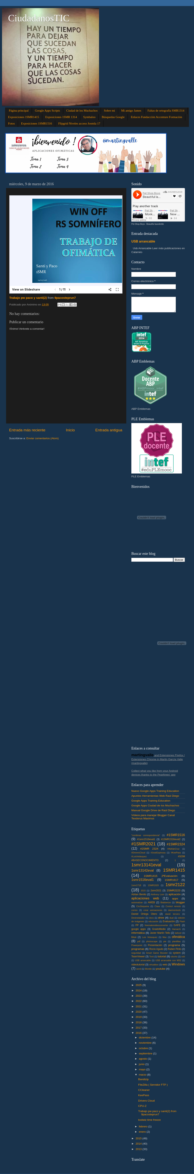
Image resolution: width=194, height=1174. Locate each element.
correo (134, 910)
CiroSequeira (142, 906)
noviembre (145, 1042)
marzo (143, 1074)
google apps (138, 929)
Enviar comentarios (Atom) (42, 438)
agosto (143, 1058)
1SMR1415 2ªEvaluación (160, 875)
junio (142, 1064)
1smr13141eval (146, 864)
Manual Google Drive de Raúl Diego (153, 810)
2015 (143, 890)
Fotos (11, 123)
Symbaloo (89, 117)
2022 (139, 1001)
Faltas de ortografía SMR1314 (166, 110)
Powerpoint (136, 945)
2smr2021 (156, 890)
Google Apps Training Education (150, 800)
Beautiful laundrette (155, 224)
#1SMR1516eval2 (171, 839)
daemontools (174, 910)
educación (153, 921)
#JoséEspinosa (158, 852)
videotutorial (137, 964)
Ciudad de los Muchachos (82, 110)
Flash (182, 921)
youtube (160, 968)
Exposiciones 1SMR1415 (23, 117)
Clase (157, 906)
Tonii (151, 956)
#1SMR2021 (143, 843)
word (138, 969)
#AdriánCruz (173, 849)
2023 (139, 995)
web (164, 964)
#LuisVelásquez (139, 856)
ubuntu (174, 956)
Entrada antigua (108, 430)
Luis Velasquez (149, 937)
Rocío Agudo (156, 949)
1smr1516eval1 (142, 879)
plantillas (176, 941)
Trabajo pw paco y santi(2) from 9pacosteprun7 (157, 1113)
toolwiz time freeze (149, 1119)
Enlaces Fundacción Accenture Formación (156, 117)
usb (183, 956)
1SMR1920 (153, 885)
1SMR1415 (174, 870)
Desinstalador (138, 918)
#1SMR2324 (176, 844)
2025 (139, 985)
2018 (139, 1022)
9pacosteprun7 (65, 297)
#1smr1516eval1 (146, 839)
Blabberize (165, 902)
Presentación (155, 945)
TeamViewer (138, 956)
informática (138, 932)
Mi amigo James (131, 110)
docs (151, 918)
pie (164, 941)
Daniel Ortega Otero (144, 914)
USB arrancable (143, 241)
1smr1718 (136, 885)
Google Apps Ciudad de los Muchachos (155, 805)
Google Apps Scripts (47, 110)
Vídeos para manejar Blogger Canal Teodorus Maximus (153, 817)
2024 (139, 990)
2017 (139, 1027)
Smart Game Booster (157, 953)
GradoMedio (159, 929)
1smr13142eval (142, 870)
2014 (139, 1143)
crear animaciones (152, 910)
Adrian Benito (138, 894)
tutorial (162, 956)
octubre (144, 1048)
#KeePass (176, 852)
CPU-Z (142, 1105)
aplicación (175, 894)
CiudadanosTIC (39, 18)
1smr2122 (175, 884)
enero (143, 1131)
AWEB (151, 902)
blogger (180, 902)
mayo (142, 1069)
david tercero (172, 914)
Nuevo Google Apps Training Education (155, 790)
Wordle (148, 969)
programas (137, 948)
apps (175, 898)
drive (161, 917)
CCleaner (144, 1089)
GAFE (177, 925)
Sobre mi (109, 110)
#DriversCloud (138, 852)
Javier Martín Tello (160, 932)
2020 (139, 1011)
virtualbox (153, 964)
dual (172, 918)
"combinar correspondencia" (145, 835)
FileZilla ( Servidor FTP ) (153, 1084)
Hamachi (176, 929)
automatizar (137, 902)
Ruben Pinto (174, 949)
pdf (138, 941)
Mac (164, 937)
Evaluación (169, 921)
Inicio (70, 430)
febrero (143, 1126)
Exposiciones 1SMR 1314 (61, 117)
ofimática (178, 937)
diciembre (145, 1037)
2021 (139, 1006)
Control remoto (173, 906)
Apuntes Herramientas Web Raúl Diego (155, 795)
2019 (139, 1016)
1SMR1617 (171, 879)
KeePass (143, 1095)
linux (133, 937)
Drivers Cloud (146, 1100)
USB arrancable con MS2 (168, 960)
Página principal (19, 110)
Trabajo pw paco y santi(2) (28, 297)
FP (137, 925)
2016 (139, 1032)
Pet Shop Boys (138, 224)
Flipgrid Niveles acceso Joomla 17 (79, 123)
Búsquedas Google (113, 117)
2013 (139, 1149)
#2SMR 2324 (149, 848)
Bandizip (143, 1079)
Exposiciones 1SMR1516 (36, 123)
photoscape (151, 941)
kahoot (178, 933)
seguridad (136, 953)
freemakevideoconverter (156, 925)
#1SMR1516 (176, 835)
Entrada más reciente (27, 430)
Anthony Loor (157, 894)
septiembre (146, 1053)
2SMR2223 (173, 890)
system (176, 952)
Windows (178, 964)
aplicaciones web (145, 898)
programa (174, 945)
